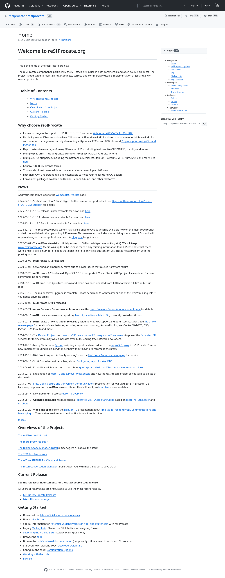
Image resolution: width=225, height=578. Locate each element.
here (25, 161)
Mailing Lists (39, 528)
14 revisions (65, 39)
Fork (192, 15)
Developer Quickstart (180, 85)
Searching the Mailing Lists (38, 532)
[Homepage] (7, 5)
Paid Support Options (180, 66)
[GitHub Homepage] (46, 570)
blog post (77, 237)
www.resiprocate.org (30, 247)
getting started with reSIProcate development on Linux (111, 367)
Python (59, 345)
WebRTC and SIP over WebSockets (70, 373)
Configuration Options (60, 550)
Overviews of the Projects (45, 107)
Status (97, 569)
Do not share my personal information (164, 569)
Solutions (36, 5)
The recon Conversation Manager (37, 466)
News (33, 103)
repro (129, 399)
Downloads (176, 69)
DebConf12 (70, 409)
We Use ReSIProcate (67, 195)
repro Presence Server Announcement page (115, 309)
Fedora (174, 101)
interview (103, 387)
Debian (174, 98)
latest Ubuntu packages (37, 499)
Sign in (194, 5)
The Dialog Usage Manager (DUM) (38, 448)
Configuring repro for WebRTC (94, 361)
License (27, 558)
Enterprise (91, 5)
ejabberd (23, 403)
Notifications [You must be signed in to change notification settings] (172, 15)
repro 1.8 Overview (72, 393)
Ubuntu (174, 104)
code (39, 537)
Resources (53, 5)
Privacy (79, 569)
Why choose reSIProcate (44, 98)
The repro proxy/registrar (33, 441)
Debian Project (46, 335)
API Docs (175, 88)
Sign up (207, 5)
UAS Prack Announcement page (106, 355)
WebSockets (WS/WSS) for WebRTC (113, 133)
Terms (71, 569)
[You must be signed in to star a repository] (211, 16)
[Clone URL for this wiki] (181, 124)
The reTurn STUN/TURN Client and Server (42, 460)
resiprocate (17, 16)
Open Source (72, 5)
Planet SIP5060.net (179, 110)
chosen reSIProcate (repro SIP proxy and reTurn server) (93, 335)
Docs (117, 569)
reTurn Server (142, 399)
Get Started (38, 519)
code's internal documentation (54, 541)
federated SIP (148, 335)
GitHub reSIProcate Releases (39, 495)
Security (88, 569)
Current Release (39, 111)
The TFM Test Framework (32, 454)
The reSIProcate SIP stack (32, 435)
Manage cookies (138, 569)
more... (22, 419)
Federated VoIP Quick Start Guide (94, 399)
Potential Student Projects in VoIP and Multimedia (79, 524)
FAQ (173, 73)
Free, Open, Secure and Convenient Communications (64, 383)
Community (107, 569)
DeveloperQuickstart (70, 545)
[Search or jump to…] (162, 5)
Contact (125, 569)
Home (173, 63)
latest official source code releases (60, 515)
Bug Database (177, 79)
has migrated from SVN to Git (92, 315)
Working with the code (36, 554)
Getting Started (39, 116)
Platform (20, 5)
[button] (204, 124)
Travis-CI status (177, 92)
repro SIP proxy (120, 345)
